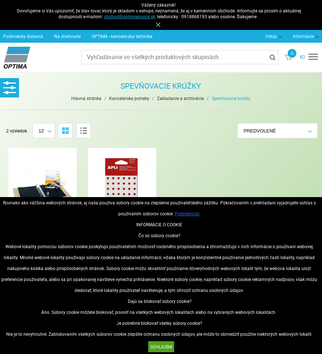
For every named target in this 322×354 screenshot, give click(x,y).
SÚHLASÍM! (161, 347)
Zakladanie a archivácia (180, 98)
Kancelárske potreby (129, 98)
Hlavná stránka (86, 98)
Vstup (271, 36)
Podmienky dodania (23, 36)
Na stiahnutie (67, 36)
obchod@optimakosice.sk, (130, 16)
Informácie (303, 36)
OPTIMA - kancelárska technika (122, 36)
